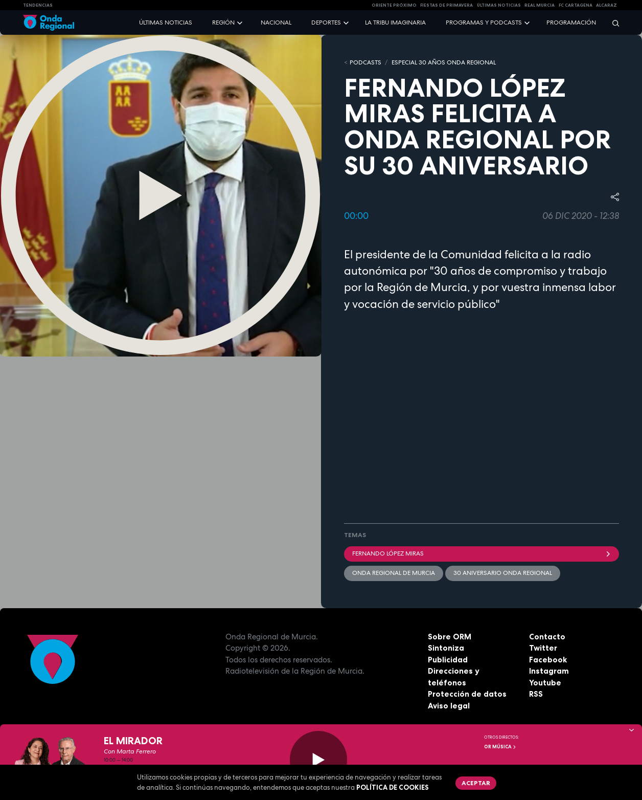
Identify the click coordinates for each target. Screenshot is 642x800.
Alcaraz (606, 5)
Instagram (549, 671)
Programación (571, 22)
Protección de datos (467, 694)
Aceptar (476, 783)
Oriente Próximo (394, 5)
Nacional (276, 22)
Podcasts (365, 62)
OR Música (500, 747)
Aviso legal (449, 705)
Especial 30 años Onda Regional (444, 62)
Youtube (545, 682)
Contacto (547, 636)
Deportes (326, 22)
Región (223, 22)
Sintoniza (446, 648)
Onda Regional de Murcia (393, 573)
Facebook (548, 659)
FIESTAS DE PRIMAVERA (446, 5)
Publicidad (448, 659)
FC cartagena (575, 5)
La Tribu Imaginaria (395, 22)
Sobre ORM (449, 636)
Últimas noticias (165, 22)
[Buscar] (612, 23)
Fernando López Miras (481, 553)
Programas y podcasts (484, 22)
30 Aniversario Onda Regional (502, 573)
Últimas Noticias (499, 5)
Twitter (543, 648)
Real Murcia (539, 5)
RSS (536, 694)
